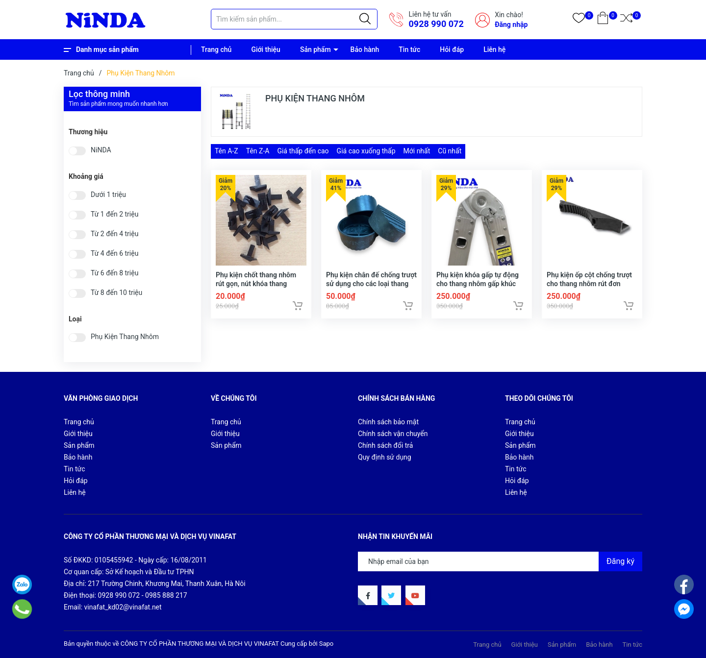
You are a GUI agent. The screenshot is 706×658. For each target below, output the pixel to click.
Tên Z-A (258, 151)
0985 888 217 (166, 595)
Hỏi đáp (452, 49)
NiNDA (101, 150)
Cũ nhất (449, 151)
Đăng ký (620, 561)
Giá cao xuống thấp (366, 151)
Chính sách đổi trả (385, 445)
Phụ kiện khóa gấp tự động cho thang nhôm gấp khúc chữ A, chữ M (477, 283)
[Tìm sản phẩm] (294, 19)
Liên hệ (494, 49)
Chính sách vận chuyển (393, 434)
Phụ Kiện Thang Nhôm (125, 337)
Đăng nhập (511, 24)
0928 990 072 (435, 24)
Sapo (326, 643)
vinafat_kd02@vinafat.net (123, 607)
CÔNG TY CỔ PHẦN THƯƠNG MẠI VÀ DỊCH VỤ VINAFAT (200, 643)
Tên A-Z (226, 151)
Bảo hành (365, 49)
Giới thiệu (265, 49)
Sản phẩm (315, 49)
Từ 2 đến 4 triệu (114, 234)
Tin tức (409, 49)
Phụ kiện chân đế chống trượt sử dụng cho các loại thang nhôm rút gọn (371, 283)
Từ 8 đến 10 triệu (116, 292)
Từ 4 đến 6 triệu (114, 253)
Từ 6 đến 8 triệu (114, 273)
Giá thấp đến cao (302, 151)
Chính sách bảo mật (388, 422)
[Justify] (365, 19)
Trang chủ (216, 49)
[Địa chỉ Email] (500, 561)
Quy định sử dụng (384, 457)
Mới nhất (416, 151)
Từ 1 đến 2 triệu (114, 214)
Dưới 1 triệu (108, 194)
